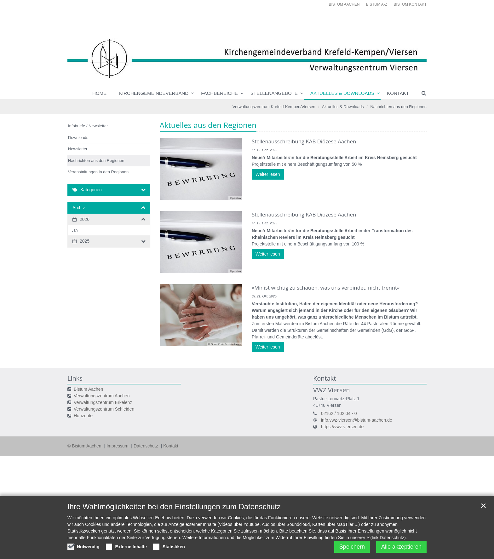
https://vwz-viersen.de (342, 426)
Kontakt (398, 93)
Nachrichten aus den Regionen (398, 106)
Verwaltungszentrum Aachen (101, 395)
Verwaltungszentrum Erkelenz (103, 402)
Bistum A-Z (376, 4)
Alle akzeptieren (401, 552)
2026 (84, 219)
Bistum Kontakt (410, 4)
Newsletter (77, 149)
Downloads (78, 137)
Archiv (78, 207)
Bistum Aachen (344, 4)
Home (99, 93)
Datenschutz (146, 445)
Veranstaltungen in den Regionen (98, 172)
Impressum (117, 445)
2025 (84, 241)
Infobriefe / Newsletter (88, 126)
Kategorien (91, 189)
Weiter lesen (268, 174)
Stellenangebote (274, 93)
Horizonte (83, 415)
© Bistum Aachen (84, 445)
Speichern (352, 552)
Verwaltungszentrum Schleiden (104, 409)
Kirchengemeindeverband (153, 93)
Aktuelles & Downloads (342, 93)
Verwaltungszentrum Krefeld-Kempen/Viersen (274, 106)
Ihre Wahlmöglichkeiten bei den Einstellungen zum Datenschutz (174, 512)
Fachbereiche (219, 93)
